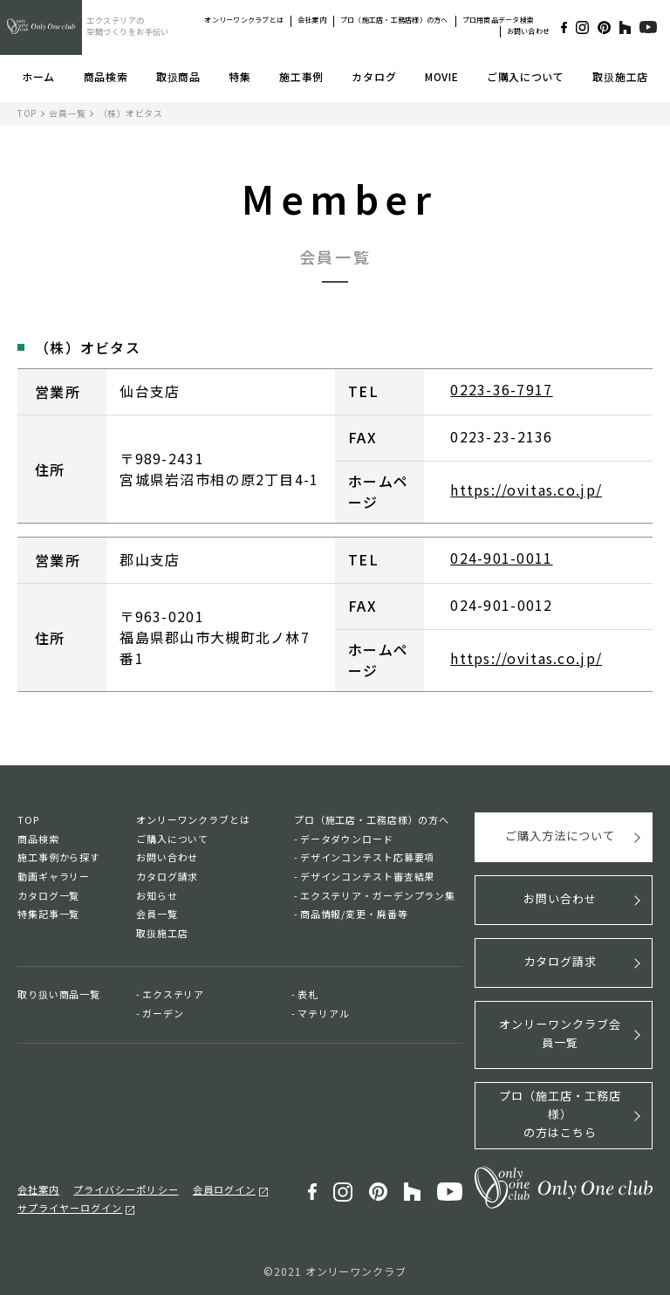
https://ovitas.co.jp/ (526, 490)
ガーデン (163, 1013)
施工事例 (301, 76)
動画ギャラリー (53, 876)
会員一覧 (67, 113)
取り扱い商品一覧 (58, 994)
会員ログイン (224, 1189)
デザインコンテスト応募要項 (367, 857)
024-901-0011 (501, 558)
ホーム (38, 76)
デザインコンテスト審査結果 (367, 876)
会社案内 (311, 19)
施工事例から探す (58, 857)
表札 (307, 994)
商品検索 (106, 76)
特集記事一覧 (48, 914)
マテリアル (323, 1013)
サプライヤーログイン (69, 1206)
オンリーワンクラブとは (244, 19)
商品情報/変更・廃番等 (354, 914)
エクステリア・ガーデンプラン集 (377, 895)
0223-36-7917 (501, 390)
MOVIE (442, 76)
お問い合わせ (528, 31)
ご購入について (525, 76)
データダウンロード (346, 839)
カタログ (374, 76)
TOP (27, 113)
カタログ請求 (167, 876)
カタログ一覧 (48, 895)
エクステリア (173, 994)
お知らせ (157, 895)
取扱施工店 (620, 76)
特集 (239, 76)
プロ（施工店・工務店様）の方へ (394, 19)
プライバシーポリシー (125, 1189)
